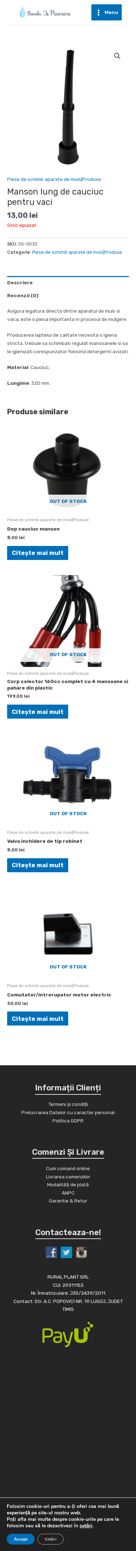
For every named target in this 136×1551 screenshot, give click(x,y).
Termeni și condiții (68, 1104)
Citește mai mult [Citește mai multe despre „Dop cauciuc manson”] (38, 552)
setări (86, 1526)
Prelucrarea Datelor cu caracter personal (68, 1112)
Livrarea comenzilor (68, 1176)
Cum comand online (68, 1168)
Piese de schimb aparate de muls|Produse (54, 179)
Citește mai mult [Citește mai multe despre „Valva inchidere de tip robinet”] (38, 865)
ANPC (68, 1193)
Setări (50, 1539)
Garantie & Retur (68, 1201)
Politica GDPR (68, 1120)
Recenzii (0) (23, 295)
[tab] (68, 282)
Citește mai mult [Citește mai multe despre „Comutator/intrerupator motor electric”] (38, 1018)
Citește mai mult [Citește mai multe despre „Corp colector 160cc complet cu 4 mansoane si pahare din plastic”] (38, 711)
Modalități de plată (68, 1184)
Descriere (20, 282)
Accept (20, 1539)
